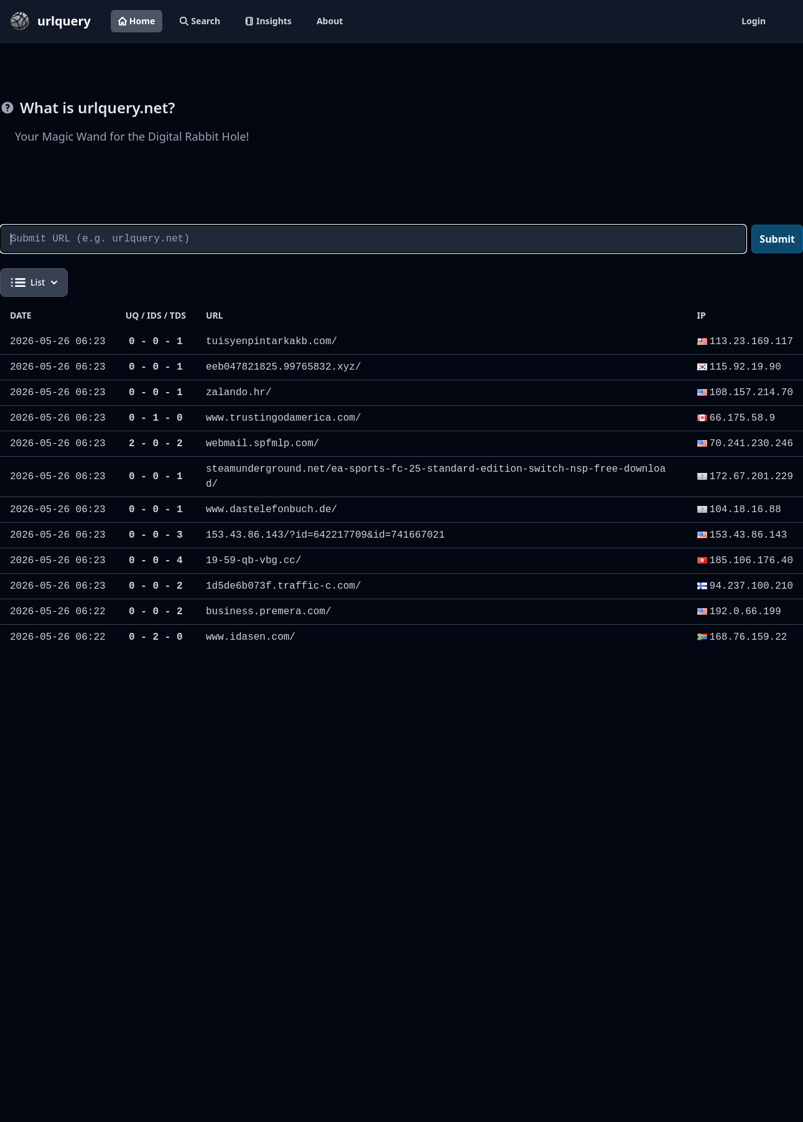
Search (200, 21)
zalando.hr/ (239, 392)
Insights (268, 21)
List (34, 282)
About (330, 21)
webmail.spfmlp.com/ (262, 443)
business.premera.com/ (269, 611)
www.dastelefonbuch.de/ (271, 509)
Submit (777, 239)
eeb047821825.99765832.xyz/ (283, 367)
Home (136, 21)
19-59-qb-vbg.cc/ (254, 560)
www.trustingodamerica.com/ (283, 418)
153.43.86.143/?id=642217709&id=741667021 (325, 535)
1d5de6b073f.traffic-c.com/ (283, 586)
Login (753, 21)
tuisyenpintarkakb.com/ (271, 341)
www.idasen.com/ (250, 637)
